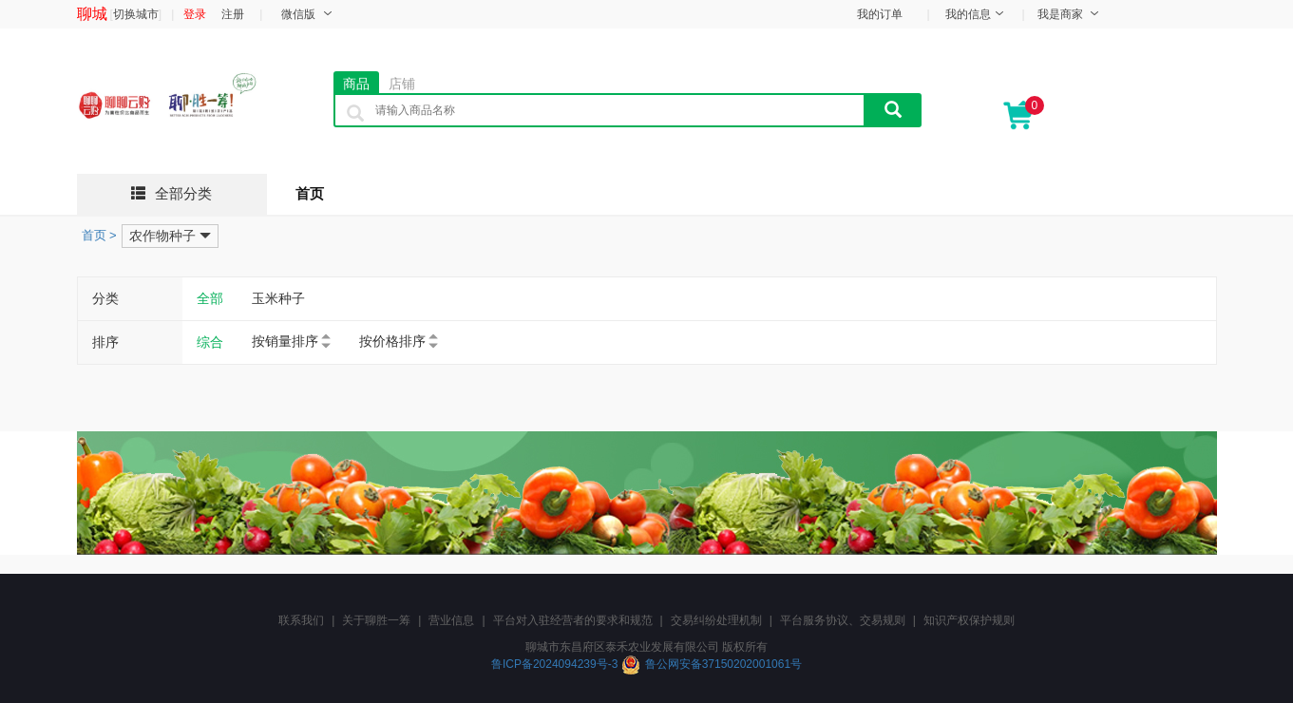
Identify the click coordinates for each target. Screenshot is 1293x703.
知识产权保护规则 (969, 620)
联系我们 (301, 620)
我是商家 (1060, 14)
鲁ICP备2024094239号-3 (556, 664)
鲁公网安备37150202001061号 (723, 664)
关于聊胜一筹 (376, 620)
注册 (232, 14)
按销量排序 (285, 341)
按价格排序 (392, 341)
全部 (210, 298)
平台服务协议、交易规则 (842, 620)
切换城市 (136, 14)
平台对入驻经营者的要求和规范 (573, 620)
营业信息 (451, 620)
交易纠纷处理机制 (716, 620)
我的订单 (880, 14)
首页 (309, 193)
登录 (194, 14)
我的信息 (968, 14)
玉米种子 (278, 298)
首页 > (99, 235)
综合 (210, 342)
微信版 (298, 14)
